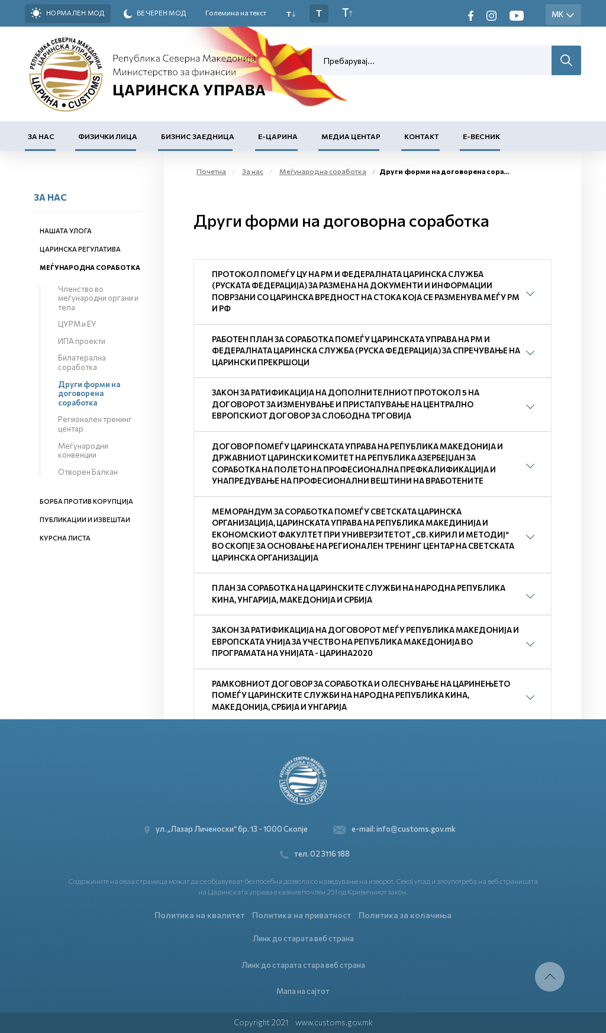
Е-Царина (278, 136)
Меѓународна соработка (90, 267)
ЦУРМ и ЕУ (77, 324)
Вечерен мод (155, 13)
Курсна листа (65, 538)
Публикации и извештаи (85, 519)
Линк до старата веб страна (303, 938)
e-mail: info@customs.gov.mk (394, 829)
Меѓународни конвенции (83, 450)
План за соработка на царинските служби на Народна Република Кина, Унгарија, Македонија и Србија (358, 593)
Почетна (211, 171)
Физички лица (107, 136)
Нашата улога (66, 230)
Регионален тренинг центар (95, 423)
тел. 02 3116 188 (315, 854)
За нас (41, 136)
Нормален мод (68, 13)
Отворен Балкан (88, 472)
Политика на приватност (301, 915)
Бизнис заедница (197, 136)
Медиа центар (351, 136)
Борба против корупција (86, 501)
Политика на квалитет (199, 915)
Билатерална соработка (82, 362)
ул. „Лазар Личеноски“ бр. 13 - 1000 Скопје (229, 829)
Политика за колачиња (405, 915)
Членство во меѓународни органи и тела (98, 298)
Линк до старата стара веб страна (303, 965)
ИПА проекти (81, 341)
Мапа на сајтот (303, 991)
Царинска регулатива (80, 249)
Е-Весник (481, 136)
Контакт (421, 136)
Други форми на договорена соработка (89, 393)
